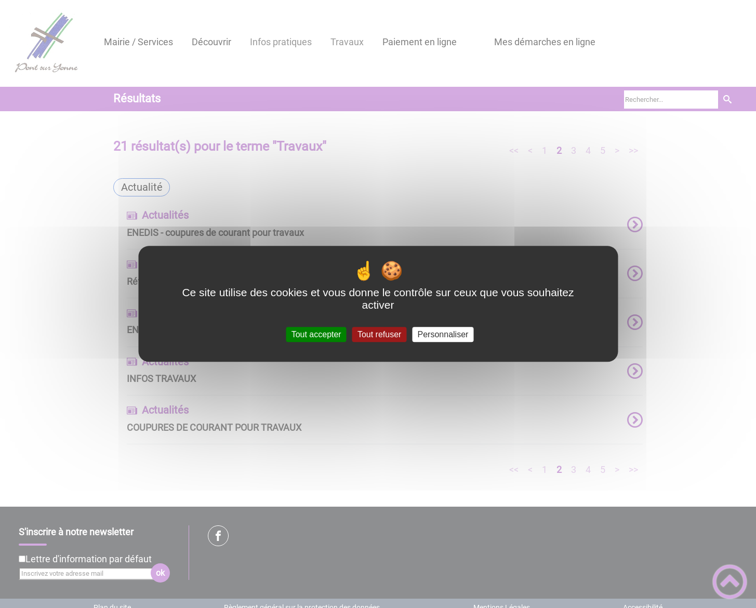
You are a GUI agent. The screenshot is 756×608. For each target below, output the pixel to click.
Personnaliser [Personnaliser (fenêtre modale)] (443, 334)
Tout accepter (316, 334)
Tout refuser (379, 334)
